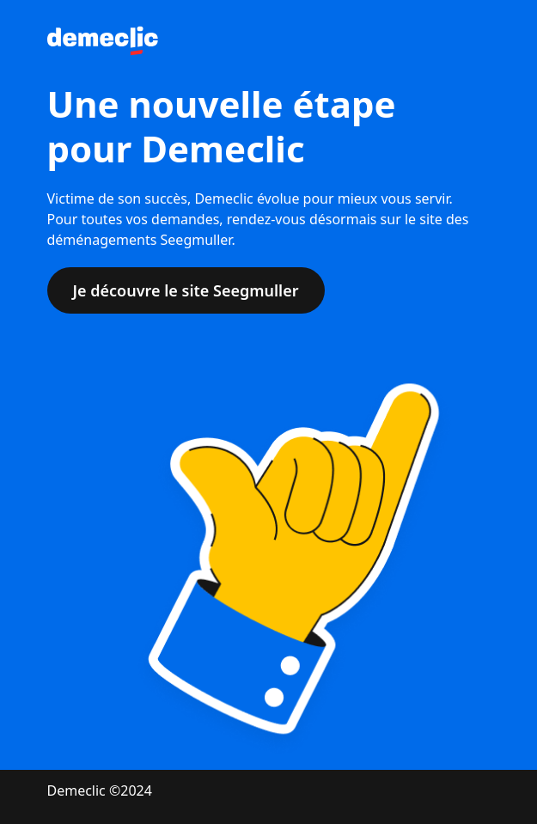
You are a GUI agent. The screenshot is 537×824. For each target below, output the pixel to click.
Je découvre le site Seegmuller (186, 290)
